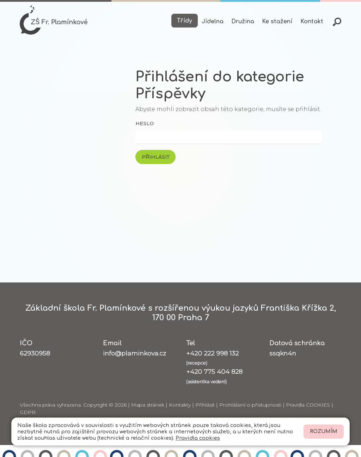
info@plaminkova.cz (134, 353)
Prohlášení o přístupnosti (250, 405)
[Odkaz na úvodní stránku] (53, 20)
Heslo (144, 123)
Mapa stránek (147, 405)
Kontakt (311, 21)
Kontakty (180, 405)
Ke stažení (277, 21)
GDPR (28, 412)
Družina (242, 21)
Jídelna (213, 21)
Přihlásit (205, 405)
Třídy (184, 21)
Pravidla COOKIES (308, 405)
